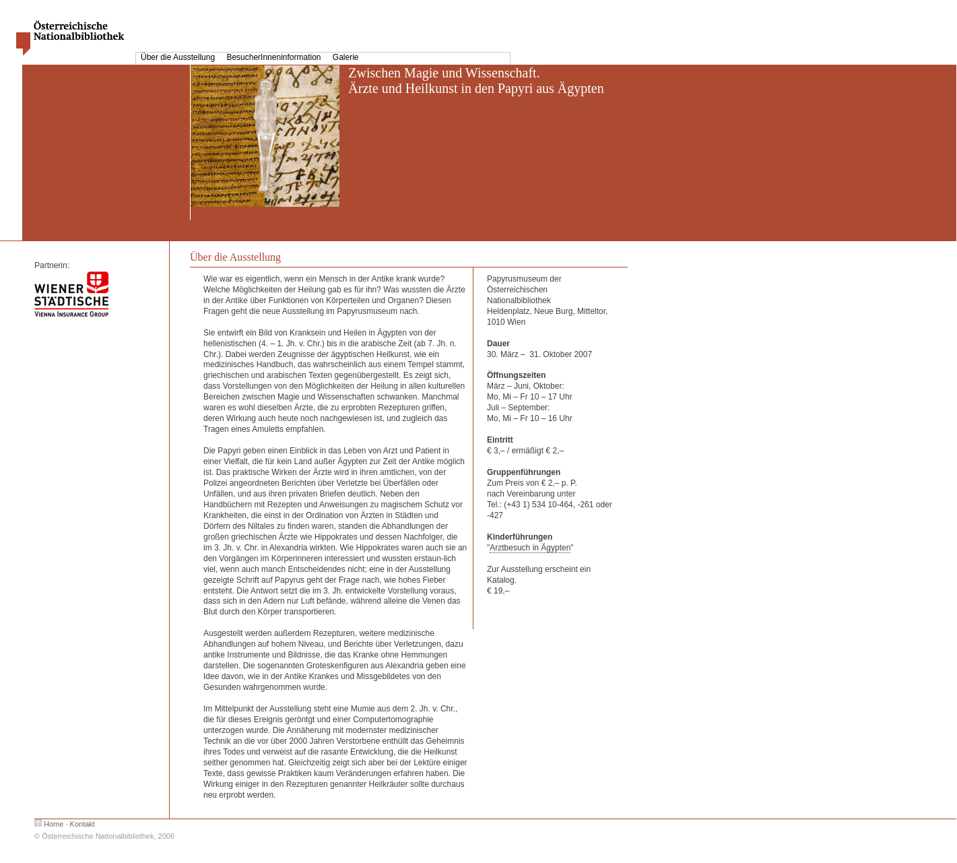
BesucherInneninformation (274, 57)
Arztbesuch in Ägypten (530, 547)
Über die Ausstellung (179, 57)
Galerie (346, 57)
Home (53, 824)
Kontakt (82, 824)
